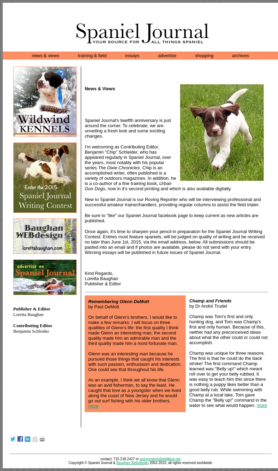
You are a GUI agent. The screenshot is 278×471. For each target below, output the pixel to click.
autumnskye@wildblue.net (160, 459)
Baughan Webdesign (132, 463)
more (93, 406)
